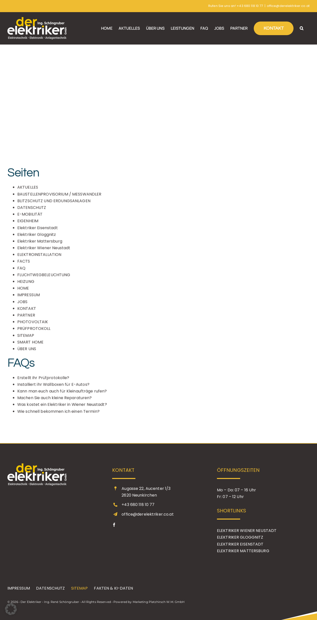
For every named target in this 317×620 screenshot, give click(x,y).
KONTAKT (26, 311)
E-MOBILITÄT (29, 217)
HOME (23, 291)
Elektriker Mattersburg (39, 244)
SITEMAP (25, 338)
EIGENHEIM (27, 223)
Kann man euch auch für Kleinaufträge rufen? (62, 394)
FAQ (21, 270)
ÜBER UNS (26, 351)
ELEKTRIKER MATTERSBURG (243, 551)
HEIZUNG (25, 284)
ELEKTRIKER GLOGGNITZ (240, 537)
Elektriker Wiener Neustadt (43, 250)
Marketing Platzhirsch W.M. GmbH (159, 602)
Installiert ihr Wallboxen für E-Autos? (53, 387)
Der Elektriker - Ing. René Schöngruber (50, 602)
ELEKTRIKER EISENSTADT (240, 544)
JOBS (22, 304)
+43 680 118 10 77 (250, 5)
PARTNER (26, 318)
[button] (301, 28)
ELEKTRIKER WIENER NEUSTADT (246, 530)
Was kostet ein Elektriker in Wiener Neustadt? (62, 407)
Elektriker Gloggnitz (36, 237)
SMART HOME (30, 345)
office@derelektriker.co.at (288, 5)
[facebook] (114, 525)
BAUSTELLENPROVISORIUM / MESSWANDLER (59, 196)
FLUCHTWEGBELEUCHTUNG (43, 277)
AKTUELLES (27, 190)
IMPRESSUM (28, 297)
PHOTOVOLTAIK (32, 324)
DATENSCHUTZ (31, 210)
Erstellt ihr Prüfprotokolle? (43, 380)
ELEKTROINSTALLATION (39, 257)
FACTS (23, 264)
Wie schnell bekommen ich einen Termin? (58, 414)
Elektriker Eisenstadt (37, 230)
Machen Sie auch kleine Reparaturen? (54, 400)
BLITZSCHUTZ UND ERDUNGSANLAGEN (53, 203)
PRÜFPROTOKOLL (34, 331)
